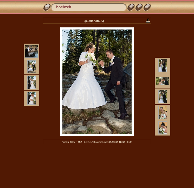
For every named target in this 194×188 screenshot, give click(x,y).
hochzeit (63, 7)
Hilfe (129, 141)
